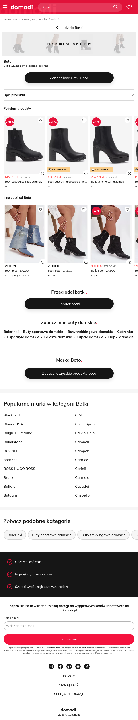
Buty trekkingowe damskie (90, 331)
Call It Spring (86, 424)
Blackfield (12, 415)
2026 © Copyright (69, 714)
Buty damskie (39, 19)
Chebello (82, 495)
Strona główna (12, 19)
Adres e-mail (12, 617)
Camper (82, 450)
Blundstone (13, 442)
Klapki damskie (121, 337)
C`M (78, 415)
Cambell (82, 442)
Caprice (81, 459)
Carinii (80, 468)
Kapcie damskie (89, 337)
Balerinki (11, 331)
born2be (11, 459)
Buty (26, 19)
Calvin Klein (85, 433)
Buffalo (9, 486)
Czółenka (125, 331)
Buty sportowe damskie (43, 331)
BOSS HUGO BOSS (19, 468)
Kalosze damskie (58, 337)
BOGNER (11, 450)
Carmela (82, 477)
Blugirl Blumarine (18, 433)
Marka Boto (68, 360)
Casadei (82, 486)
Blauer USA (13, 424)
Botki (53, 19)
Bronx (8, 477)
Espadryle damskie (23, 337)
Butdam (10, 495)
